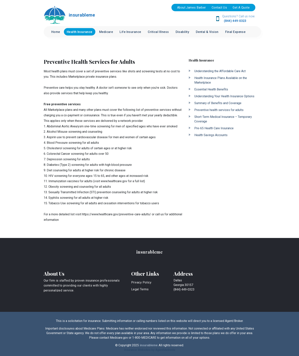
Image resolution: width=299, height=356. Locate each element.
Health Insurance (79, 32)
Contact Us (219, 7)
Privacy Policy (141, 282)
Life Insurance (130, 32)
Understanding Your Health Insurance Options (224, 96)
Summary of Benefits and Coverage (217, 103)
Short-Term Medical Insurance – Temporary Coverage (223, 119)
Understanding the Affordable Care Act (220, 71)
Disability (182, 32)
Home (55, 32)
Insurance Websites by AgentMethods (149, 350)
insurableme (149, 251)
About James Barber (191, 7)
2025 (135, 345)
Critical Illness (158, 32)
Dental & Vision (207, 32)
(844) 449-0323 (234, 21)
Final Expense (235, 32)
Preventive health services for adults (219, 110)
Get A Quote (241, 7)
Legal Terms (140, 289)
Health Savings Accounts (210, 135)
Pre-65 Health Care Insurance (214, 128)
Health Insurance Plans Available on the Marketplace (220, 80)
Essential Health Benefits (211, 89)
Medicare (106, 32)
